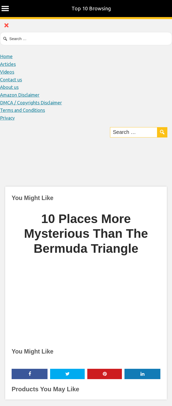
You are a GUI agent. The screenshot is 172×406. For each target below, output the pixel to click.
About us (9, 87)
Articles (8, 64)
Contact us (11, 79)
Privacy (7, 117)
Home (6, 56)
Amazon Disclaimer (20, 94)
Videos (7, 71)
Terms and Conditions (22, 110)
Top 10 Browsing (91, 8)
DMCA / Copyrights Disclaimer (31, 102)
